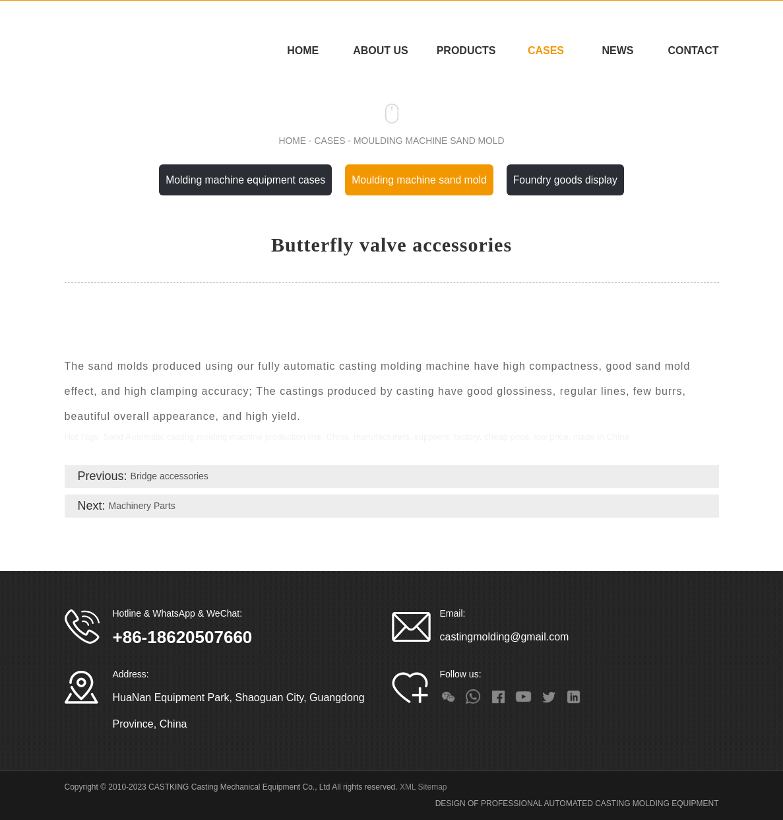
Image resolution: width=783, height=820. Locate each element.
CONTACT (693, 50)
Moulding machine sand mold (429, 140)
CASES (546, 50)
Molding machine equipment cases (243, 180)
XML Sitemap (423, 787)
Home (303, 50)
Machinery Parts (142, 506)
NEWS (617, 50)
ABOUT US (380, 50)
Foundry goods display (568, 180)
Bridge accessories (169, 476)
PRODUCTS (466, 50)
